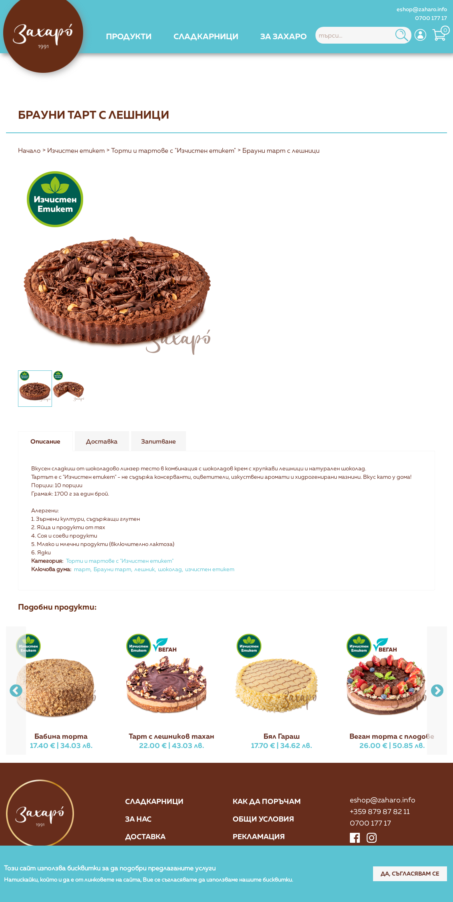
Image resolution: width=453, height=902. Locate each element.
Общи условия (263, 818)
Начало (29, 151)
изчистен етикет (209, 569)
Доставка (145, 836)
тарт (82, 569)
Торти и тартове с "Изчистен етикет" (173, 151)
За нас (138, 818)
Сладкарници (154, 801)
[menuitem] (129, 36)
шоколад (170, 569)
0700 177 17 (431, 17)
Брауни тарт (112, 569)
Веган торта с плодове (391, 736)
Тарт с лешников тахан (171, 736)
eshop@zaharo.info (422, 9)
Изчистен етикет (76, 151)
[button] (437, 690)
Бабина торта (61, 736)
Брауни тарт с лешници (280, 151)
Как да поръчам (267, 801)
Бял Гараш (281, 736)
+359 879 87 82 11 (380, 811)
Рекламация (259, 836)
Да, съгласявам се (409, 873)
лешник (144, 569)
